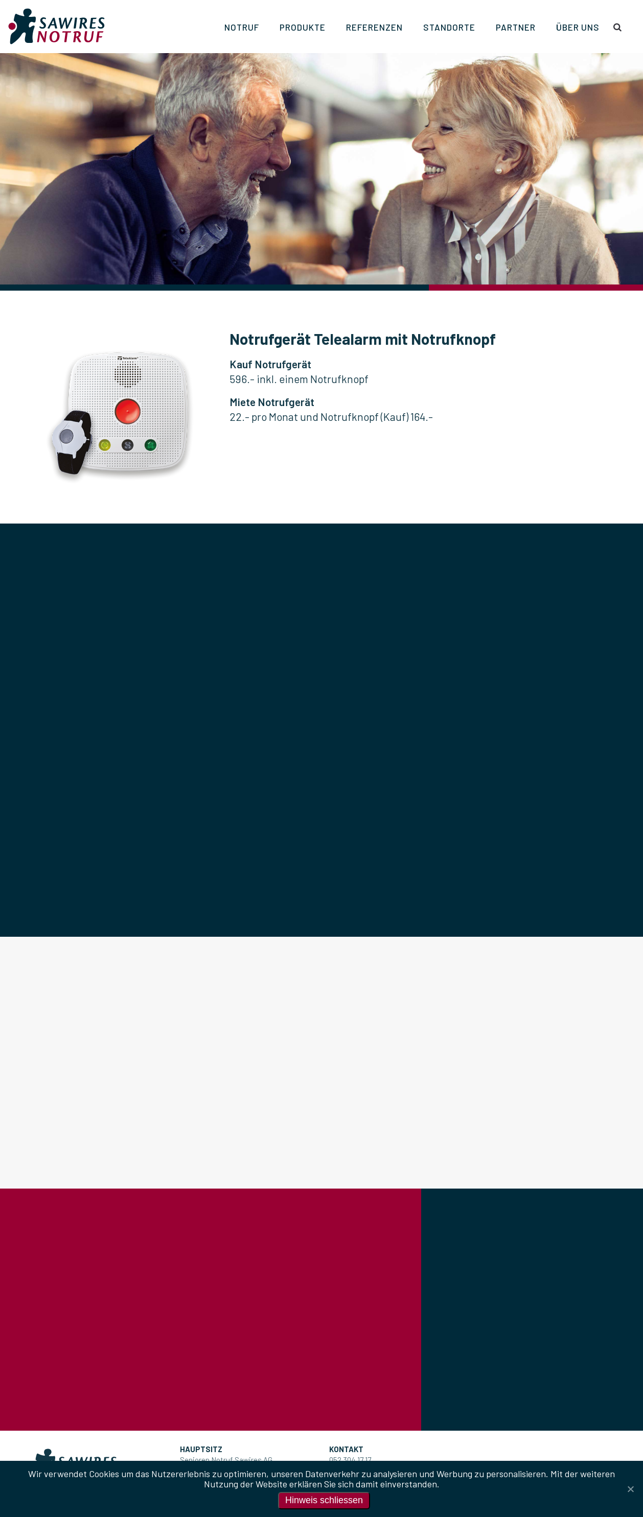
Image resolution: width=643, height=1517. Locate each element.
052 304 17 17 (350, 1459)
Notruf (241, 27)
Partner (516, 27)
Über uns (578, 27)
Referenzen (374, 27)
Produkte (303, 27)
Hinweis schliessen (324, 1500)
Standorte (449, 27)
